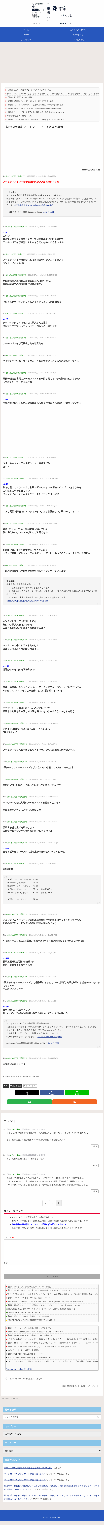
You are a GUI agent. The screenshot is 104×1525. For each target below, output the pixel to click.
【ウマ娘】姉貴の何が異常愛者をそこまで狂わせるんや (29, 1362)
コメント (9, 1237)
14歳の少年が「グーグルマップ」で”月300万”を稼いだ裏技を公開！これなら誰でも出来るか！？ (45, 1305)
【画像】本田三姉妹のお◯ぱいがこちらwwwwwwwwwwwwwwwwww (34, 108)
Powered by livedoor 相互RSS (19, 1373)
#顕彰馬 (18, 205)
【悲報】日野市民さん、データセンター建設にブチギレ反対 (30, 101)
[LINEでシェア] (77, 1092)
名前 (6, 1267)
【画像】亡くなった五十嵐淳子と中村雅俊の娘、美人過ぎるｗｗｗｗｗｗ (35, 112)
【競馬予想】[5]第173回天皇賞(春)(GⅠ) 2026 (25, 1358)
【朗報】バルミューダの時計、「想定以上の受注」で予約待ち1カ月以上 (35, 105)
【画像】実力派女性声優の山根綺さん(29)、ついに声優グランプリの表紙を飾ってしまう (42, 1350)
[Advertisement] (52, 62)
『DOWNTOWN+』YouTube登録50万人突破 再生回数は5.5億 (31, 1324)
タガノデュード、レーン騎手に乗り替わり (23, 1354)
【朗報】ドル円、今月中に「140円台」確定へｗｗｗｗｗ (29, 1302)
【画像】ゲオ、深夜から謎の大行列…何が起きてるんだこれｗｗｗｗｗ (35, 1336)
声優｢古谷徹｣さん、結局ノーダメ (20, 116)
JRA (6, 1086)
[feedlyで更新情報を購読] (49, 1101)
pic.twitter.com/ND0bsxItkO (41, 205)
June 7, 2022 (48, 212)
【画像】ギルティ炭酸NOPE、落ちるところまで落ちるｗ (29, 90)
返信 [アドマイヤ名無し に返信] (94, 1146)
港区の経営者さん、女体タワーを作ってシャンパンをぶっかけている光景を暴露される (41, 1313)
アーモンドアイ (30, 1086)
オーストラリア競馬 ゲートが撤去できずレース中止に (28, 1472)
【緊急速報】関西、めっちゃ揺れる (21, 97)
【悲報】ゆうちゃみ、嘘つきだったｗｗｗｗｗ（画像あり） (30, 1291)
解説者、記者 (15, 1086)
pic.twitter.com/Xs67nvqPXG (49, 1037)
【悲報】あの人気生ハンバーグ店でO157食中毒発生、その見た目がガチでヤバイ (39, 1294)
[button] (98, 1421)
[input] (52, 1421)
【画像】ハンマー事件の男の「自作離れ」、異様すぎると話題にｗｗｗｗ (35, 119)
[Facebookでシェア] (52, 1092)
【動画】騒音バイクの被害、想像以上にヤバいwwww (28, 1320)
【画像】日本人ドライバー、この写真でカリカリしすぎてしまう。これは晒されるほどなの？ (43, 1309)
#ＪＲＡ (25, 205)
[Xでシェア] (27, 1092)
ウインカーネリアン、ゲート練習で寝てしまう (25, 1478)
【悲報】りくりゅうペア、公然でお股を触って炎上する (29, 1332)
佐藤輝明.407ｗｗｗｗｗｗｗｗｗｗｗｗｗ (23, 1317)
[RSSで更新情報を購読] (54, 1101)
